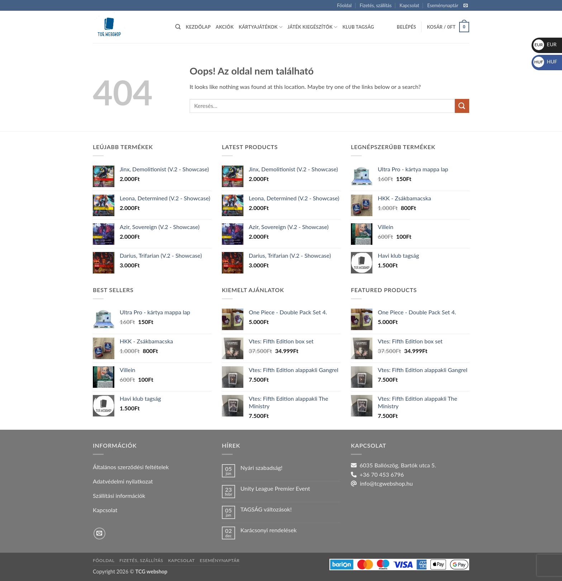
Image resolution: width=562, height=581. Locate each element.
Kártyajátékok (260, 27)
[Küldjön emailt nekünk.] (465, 5)
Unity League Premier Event (275, 488)
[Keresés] (178, 27)
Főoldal (344, 5)
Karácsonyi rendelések (268, 530)
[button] (406, 27)
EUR (545, 44)
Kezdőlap (198, 27)
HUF (545, 61)
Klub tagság (358, 27)
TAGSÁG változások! (266, 509)
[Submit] (462, 106)
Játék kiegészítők (312, 27)
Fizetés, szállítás (375, 5)
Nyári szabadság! (261, 467)
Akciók (225, 27)
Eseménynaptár (442, 5)
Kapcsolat (409, 5)
